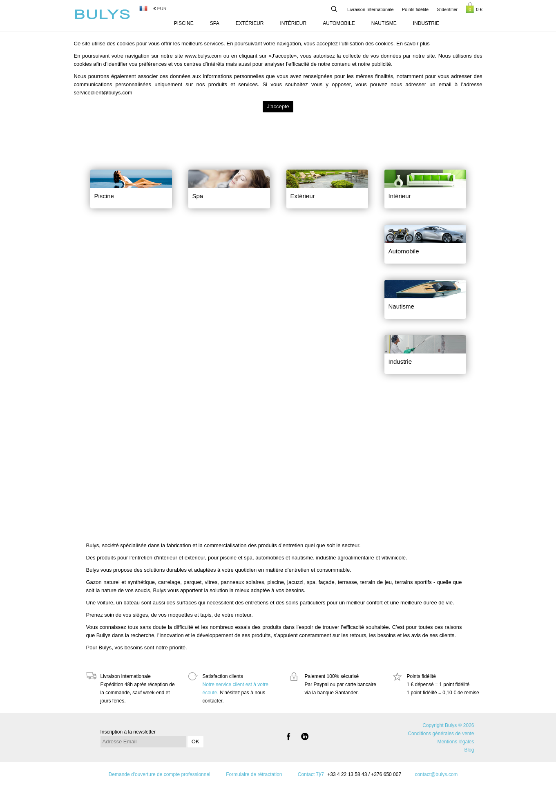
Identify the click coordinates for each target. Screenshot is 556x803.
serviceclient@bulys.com (103, 92)
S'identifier (447, 9)
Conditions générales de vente (441, 733)
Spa (214, 23)
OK (195, 741)
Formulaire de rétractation (254, 774)
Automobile (339, 23)
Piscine (184, 23)
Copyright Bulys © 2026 (448, 725)
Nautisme (384, 23)
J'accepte (278, 106)
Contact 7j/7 (311, 774)
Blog (469, 750)
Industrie (426, 23)
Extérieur (250, 23)
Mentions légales (455, 742)
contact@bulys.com (436, 774)
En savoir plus (413, 43)
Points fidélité (415, 9)
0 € (474, 7)
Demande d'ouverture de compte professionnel (159, 774)
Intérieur (293, 23)
